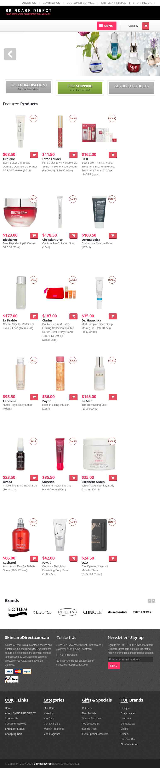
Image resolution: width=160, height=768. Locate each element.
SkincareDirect (43, 763)
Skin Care (49, 708)
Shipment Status (15, 728)
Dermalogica (128, 723)
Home (8, 708)
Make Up (48, 713)
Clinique (125, 708)
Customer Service (15, 723)
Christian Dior (128, 739)
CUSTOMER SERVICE (81, 2)
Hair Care (49, 718)
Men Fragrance (52, 734)
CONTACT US (51, 2)
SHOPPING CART (144, 2)
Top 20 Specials (91, 723)
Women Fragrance (54, 728)
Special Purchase (91, 718)
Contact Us (11, 718)
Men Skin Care (52, 723)
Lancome (126, 718)
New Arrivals (89, 713)
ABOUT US (29, 2)
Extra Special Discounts (95, 734)
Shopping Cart (13, 734)
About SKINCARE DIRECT (20, 713)
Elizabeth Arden (129, 744)
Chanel (124, 734)
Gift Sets (87, 708)
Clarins (124, 728)
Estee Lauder (128, 713)
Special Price (89, 728)
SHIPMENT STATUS (113, 2)
